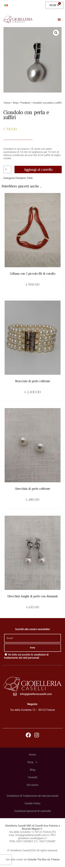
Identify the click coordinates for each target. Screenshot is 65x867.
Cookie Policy (32, 803)
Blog (32, 769)
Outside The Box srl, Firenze (43, 859)
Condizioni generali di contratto (32, 811)
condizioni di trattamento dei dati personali (26, 656)
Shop (15, 102)
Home (7, 102)
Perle (30, 178)
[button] (59, 19)
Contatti (32, 777)
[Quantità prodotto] (7, 169)
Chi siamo (32, 785)
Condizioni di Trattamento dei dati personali (32, 795)
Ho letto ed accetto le (26, 656)
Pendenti (25, 102)
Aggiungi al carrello (38, 170)
